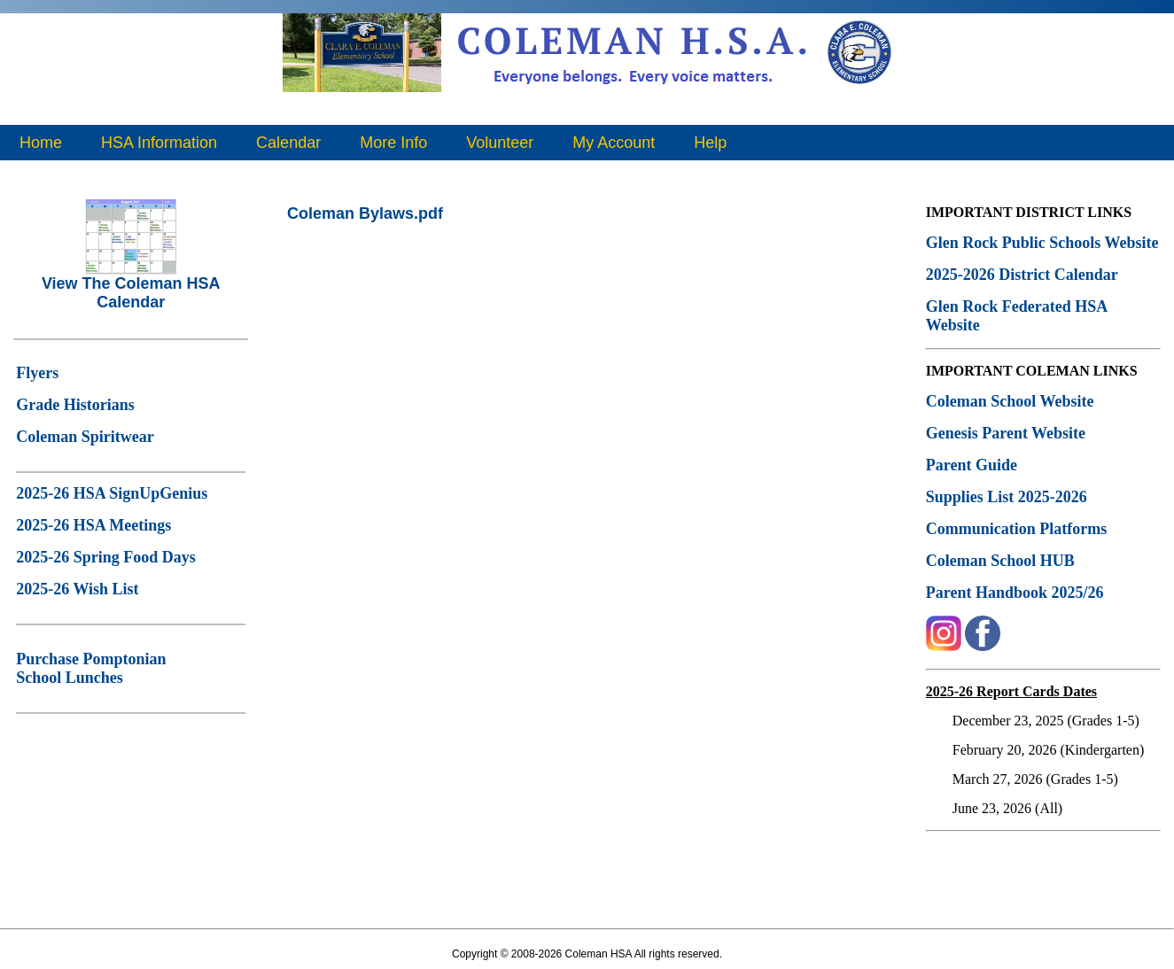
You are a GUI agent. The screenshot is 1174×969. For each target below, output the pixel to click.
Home (41, 142)
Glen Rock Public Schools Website (1042, 243)
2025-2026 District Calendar (1022, 274)
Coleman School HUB (1000, 561)
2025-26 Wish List (77, 589)
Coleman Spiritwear (84, 437)
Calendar (288, 142)
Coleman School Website (1010, 401)
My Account (614, 142)
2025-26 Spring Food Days (106, 557)
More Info (393, 142)
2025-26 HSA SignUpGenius (111, 493)
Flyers (37, 373)
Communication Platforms (1016, 529)
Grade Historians (75, 405)
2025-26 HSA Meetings (93, 525)
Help (710, 142)
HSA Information (159, 142)
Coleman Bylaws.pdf (365, 213)
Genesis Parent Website (1005, 433)
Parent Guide (974, 465)
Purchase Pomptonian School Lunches (91, 668)
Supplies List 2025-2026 (1006, 497)
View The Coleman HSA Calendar (131, 285)
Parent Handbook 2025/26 (1015, 592)
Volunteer (499, 142)
